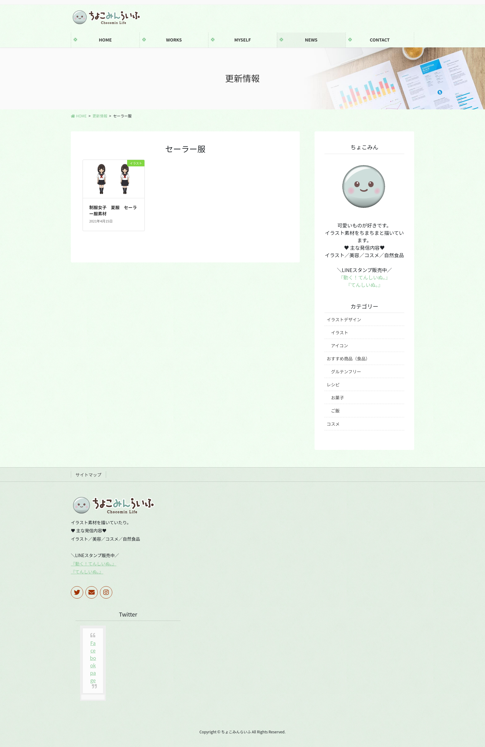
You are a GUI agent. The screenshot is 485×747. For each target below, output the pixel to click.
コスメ (333, 424)
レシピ (333, 384)
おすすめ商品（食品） (348, 358)
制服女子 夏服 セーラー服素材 (113, 210)
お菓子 (337, 397)
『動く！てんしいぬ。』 (364, 277)
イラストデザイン (344, 319)
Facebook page (93, 661)
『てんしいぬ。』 (364, 284)
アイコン (339, 345)
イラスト (339, 332)
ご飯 (335, 410)
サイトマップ (88, 475)
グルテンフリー (346, 371)
